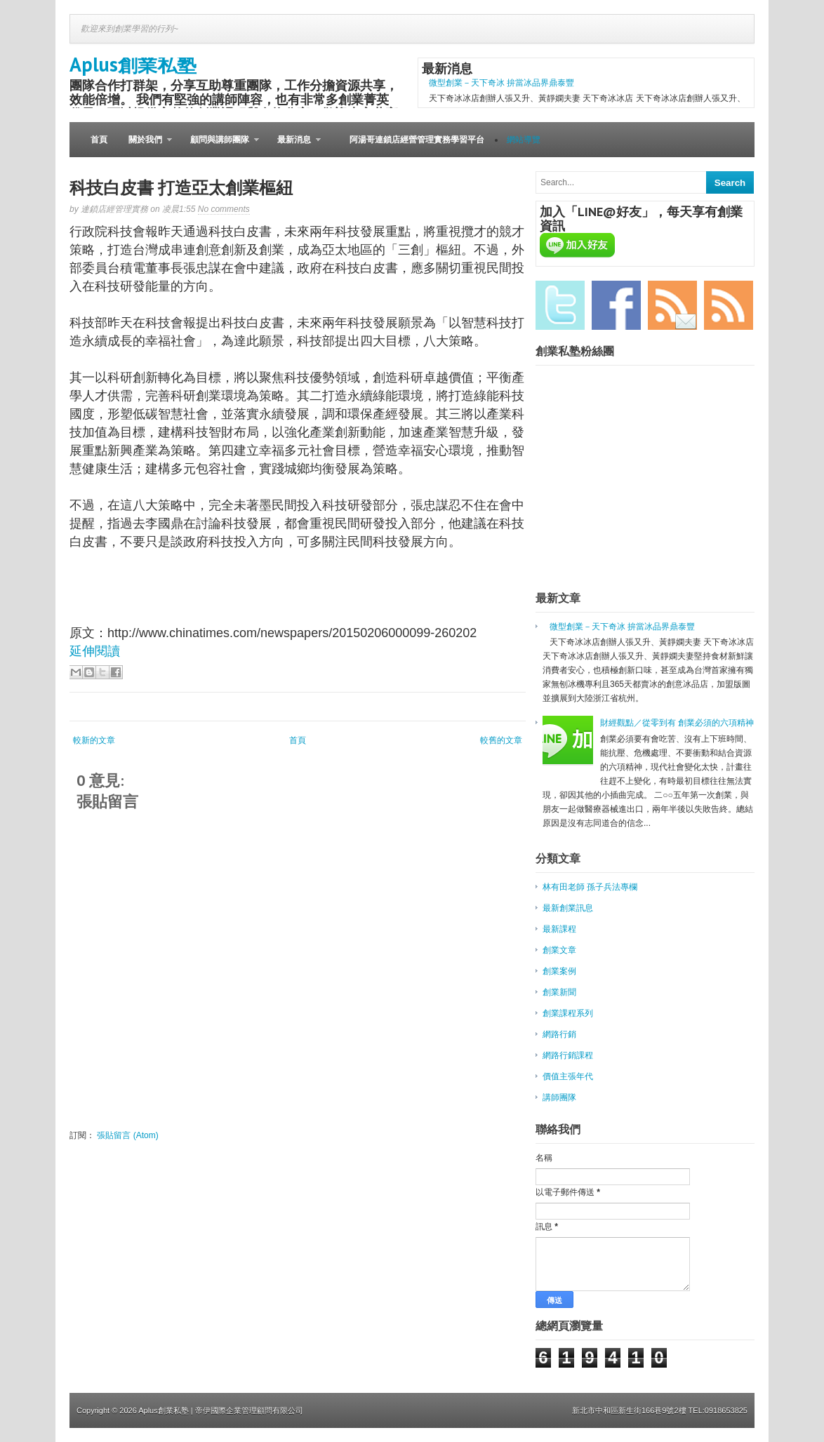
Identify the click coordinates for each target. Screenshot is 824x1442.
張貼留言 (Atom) (127, 1135)
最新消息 (294, 146)
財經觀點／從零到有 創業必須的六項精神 (677, 723)
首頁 (99, 140)
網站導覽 (523, 140)
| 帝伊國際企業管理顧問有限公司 (247, 1410)
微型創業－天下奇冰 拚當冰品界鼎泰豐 (501, 83)
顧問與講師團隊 (219, 146)
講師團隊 (559, 1097)
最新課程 (559, 929)
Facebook (616, 305)
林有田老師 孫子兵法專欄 (590, 887)
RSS (728, 305)
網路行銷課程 (568, 1055)
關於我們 (145, 146)
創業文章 (559, 950)
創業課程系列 (568, 1013)
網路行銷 (559, 1034)
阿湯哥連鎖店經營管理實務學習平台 (417, 140)
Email (672, 305)
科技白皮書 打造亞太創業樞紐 (181, 188)
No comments (224, 209)
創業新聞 (559, 992)
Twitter (560, 305)
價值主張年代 (568, 1076)
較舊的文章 (501, 740)
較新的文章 (94, 740)
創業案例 (559, 971)
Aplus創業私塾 (133, 64)
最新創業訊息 (568, 908)
